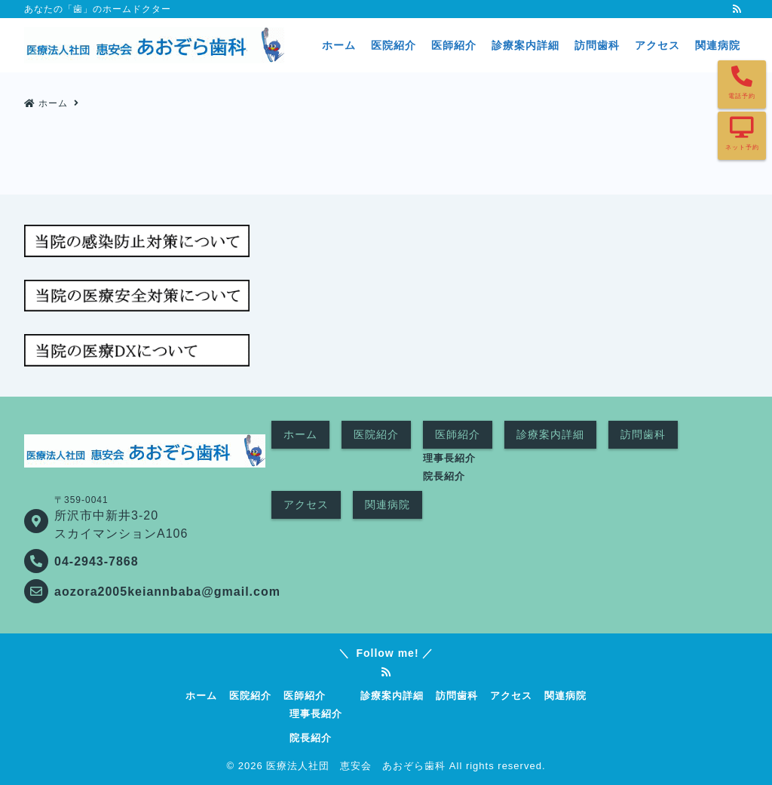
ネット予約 (742, 147)
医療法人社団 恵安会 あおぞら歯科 (356, 765)
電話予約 (741, 96)
